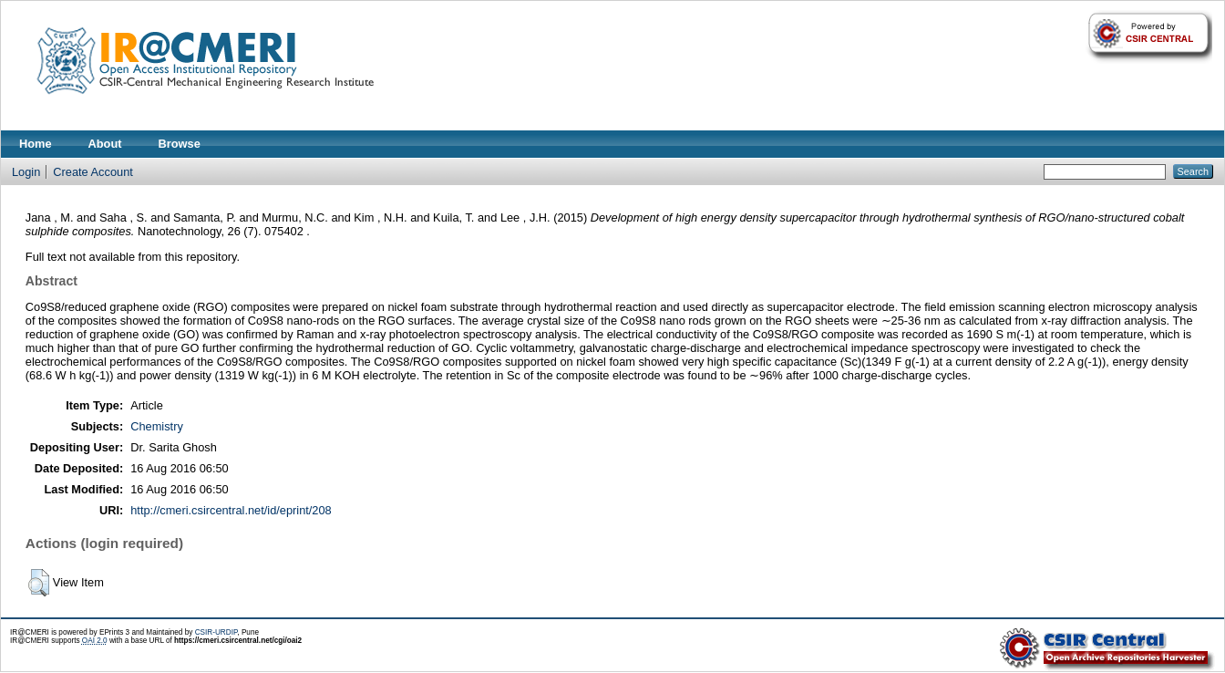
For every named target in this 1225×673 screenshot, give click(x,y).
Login (26, 172)
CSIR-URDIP (216, 632)
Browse (180, 143)
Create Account (93, 172)
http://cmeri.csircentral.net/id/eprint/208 (231, 510)
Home (35, 143)
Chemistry (156, 426)
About (105, 143)
